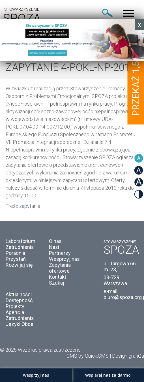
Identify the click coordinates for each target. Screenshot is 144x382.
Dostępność (19, 300)
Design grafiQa (128, 356)
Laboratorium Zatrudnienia (20, 244)
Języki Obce (19, 324)
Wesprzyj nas (64, 259)
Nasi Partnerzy (60, 250)
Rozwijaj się (19, 265)
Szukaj (56, 283)
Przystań (16, 259)
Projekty (15, 306)
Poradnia (15, 253)
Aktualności (19, 294)
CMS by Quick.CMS (87, 356)
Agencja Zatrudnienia (20, 315)
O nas (55, 241)
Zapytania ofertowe (60, 268)
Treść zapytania (23, 206)
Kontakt (57, 277)
